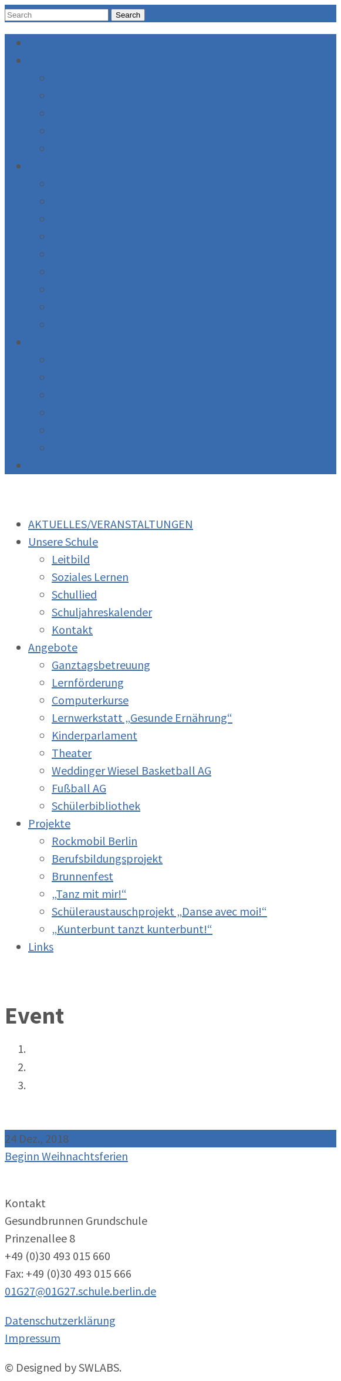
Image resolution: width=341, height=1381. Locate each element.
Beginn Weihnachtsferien (79, 1086)
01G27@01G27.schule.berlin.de (80, 1291)
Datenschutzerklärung (60, 1320)
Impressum (32, 1338)
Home (40, 1049)
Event (40, 1067)
